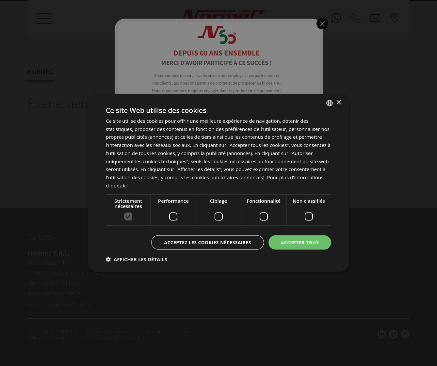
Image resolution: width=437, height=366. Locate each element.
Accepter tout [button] (300, 242)
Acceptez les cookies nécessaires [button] (207, 242)
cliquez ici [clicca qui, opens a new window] (117, 185)
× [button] (338, 102)
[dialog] (218, 183)
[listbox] (329, 103)
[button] (136, 259)
